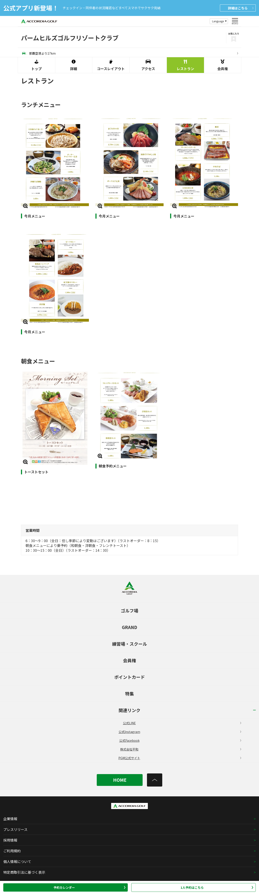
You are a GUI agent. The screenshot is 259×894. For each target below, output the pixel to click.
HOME (119, 780)
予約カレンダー (90, 887)
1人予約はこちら (217, 887)
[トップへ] (154, 780)
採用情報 (10, 840)
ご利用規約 (12, 850)
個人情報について (17, 861)
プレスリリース (15, 829)
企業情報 (10, 818)
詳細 (240, 8)
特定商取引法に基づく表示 (24, 872)
